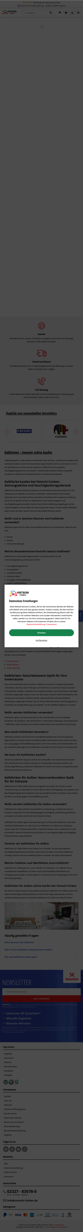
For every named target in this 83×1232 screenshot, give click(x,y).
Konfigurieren (41, 640)
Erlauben (41, 632)
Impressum (52, 624)
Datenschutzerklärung (35, 624)
